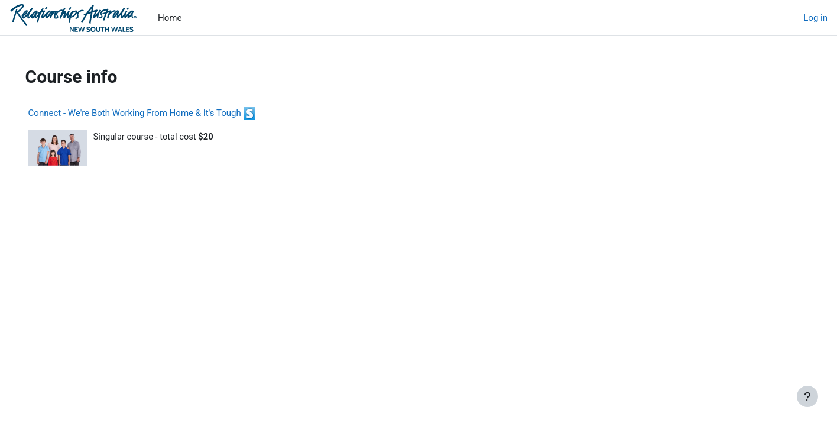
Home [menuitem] (169, 17)
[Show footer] (807, 396)
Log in (815, 17)
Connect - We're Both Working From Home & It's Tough (151, 113)
